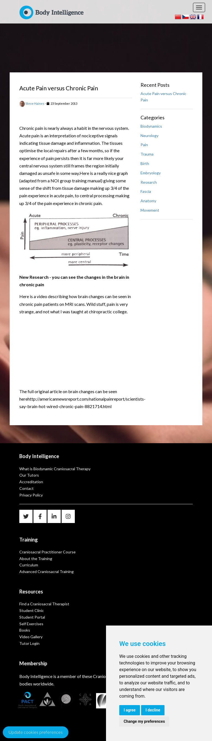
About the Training (35, 558)
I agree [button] (130, 710)
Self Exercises (31, 623)
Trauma (147, 154)
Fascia (146, 191)
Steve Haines (31, 103)
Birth (145, 163)
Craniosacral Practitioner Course (47, 552)
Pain (144, 144)
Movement (150, 210)
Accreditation (31, 481)
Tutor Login (29, 643)
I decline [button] (152, 710)
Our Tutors (29, 475)
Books (24, 630)
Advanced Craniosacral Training (46, 571)
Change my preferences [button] (144, 721)
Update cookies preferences (36, 732)
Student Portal (32, 617)
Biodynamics (151, 126)
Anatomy (148, 200)
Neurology (149, 135)
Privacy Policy (31, 495)
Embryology (151, 172)
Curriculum (28, 565)
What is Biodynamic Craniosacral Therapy (55, 468)
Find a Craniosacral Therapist (44, 603)
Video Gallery (31, 636)
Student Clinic (31, 610)
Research (149, 182)
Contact (26, 488)
